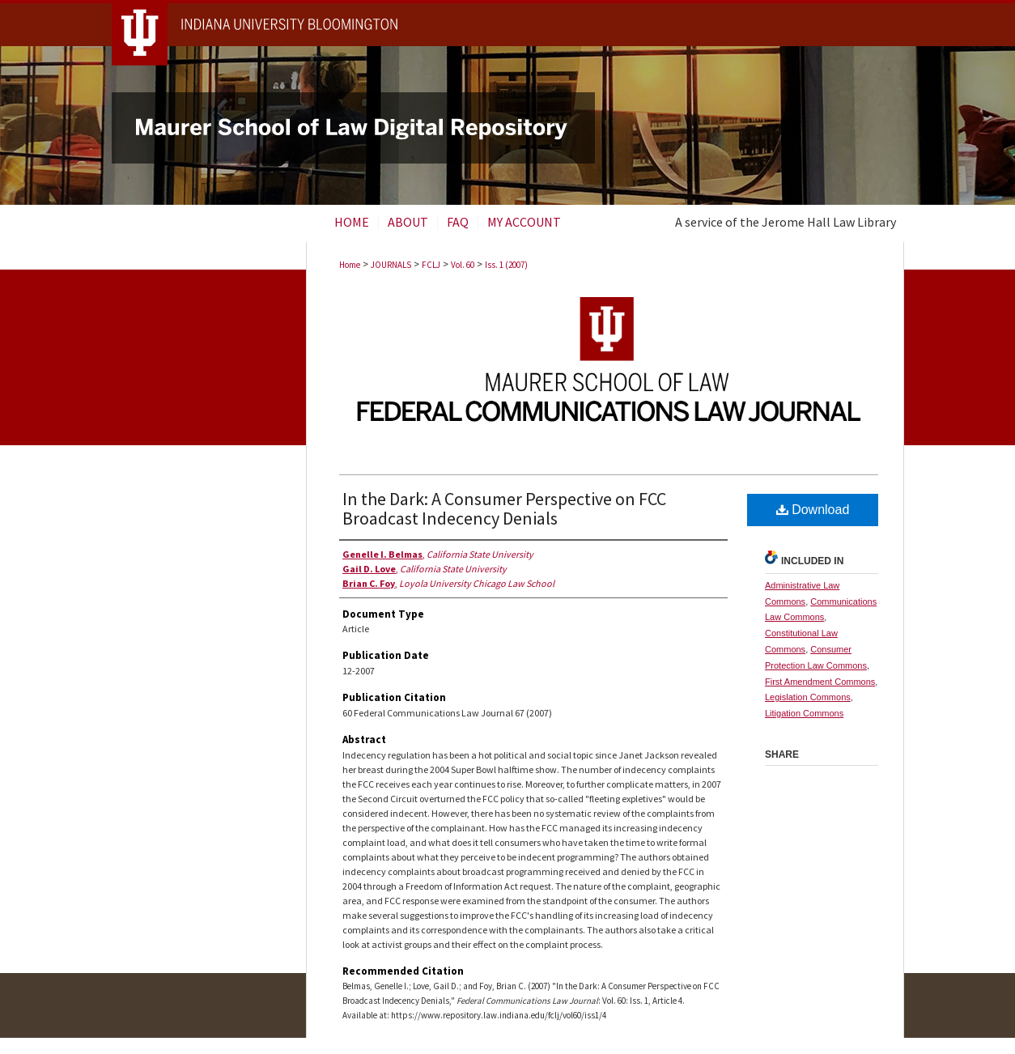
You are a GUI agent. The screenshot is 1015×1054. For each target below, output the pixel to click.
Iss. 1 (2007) (506, 264)
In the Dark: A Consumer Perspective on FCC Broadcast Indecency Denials (504, 508)
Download (813, 509)
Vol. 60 (462, 264)
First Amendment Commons (820, 681)
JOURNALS (391, 264)
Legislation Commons (808, 697)
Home (349, 264)
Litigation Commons (804, 713)
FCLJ (431, 264)
